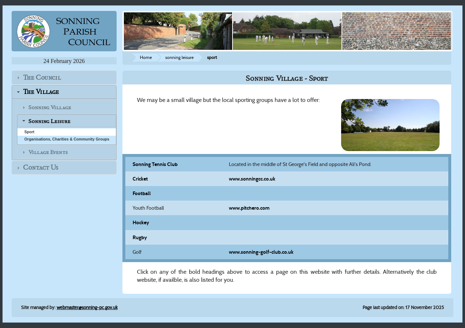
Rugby (140, 237)
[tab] (64, 77)
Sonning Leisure (49, 121)
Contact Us (40, 167)
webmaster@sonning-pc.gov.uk (87, 307)
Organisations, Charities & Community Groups (66, 139)
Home (146, 57)
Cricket (140, 178)
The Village (41, 91)
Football (142, 193)
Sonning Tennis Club (155, 164)
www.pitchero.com (249, 208)
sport (212, 57)
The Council (42, 77)
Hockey (141, 222)
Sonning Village (49, 107)
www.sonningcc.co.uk (252, 178)
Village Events (48, 152)
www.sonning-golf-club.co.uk (261, 252)
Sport (29, 132)
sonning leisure (179, 57)
